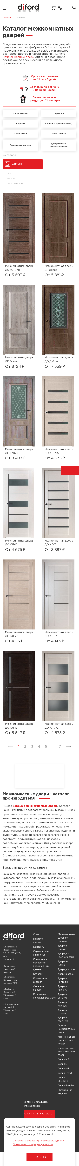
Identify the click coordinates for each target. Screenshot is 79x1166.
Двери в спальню (62, 1012)
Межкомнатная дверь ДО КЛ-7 (59, 543)
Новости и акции (38, 940)
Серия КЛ (63, 1069)
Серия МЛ (63, 1060)
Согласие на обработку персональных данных (41, 964)
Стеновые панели (38, 988)
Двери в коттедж (63, 980)
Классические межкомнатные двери (66, 1051)
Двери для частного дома (66, 955)
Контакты (38, 947)
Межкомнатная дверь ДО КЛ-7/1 (19, 634)
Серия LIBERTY (63, 1079)
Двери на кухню (63, 963)
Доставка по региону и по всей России (39, 89)
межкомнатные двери (18, 57)
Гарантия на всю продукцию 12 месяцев (39, 99)
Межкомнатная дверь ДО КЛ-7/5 (59, 451)
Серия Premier (66, 1086)
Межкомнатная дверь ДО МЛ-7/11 (19, 268)
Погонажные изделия (40, 980)
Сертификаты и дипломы (41, 953)
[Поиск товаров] (74, 8)
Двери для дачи (66, 970)
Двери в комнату (62, 988)
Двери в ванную (62, 947)
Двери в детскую (63, 996)
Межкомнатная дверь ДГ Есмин (19, 359)
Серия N (62, 1064)
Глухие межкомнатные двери (66, 1029)
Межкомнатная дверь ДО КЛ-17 (59, 634)
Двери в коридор (62, 1004)
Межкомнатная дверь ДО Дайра (59, 359)
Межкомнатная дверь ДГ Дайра (59, 268)
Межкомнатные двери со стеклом (66, 938)
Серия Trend (65, 1073)
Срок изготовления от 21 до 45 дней (39, 78)
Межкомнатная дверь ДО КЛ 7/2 (59, 726)
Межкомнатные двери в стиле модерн (66, 1040)
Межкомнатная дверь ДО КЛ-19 (19, 726)
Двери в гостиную (63, 1019)
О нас (36, 934)
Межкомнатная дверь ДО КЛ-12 (19, 543)
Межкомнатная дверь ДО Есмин (19, 451)
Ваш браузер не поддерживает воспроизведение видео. (39, 775)
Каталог (37, 974)
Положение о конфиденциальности (45, 996)
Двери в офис (65, 974)
